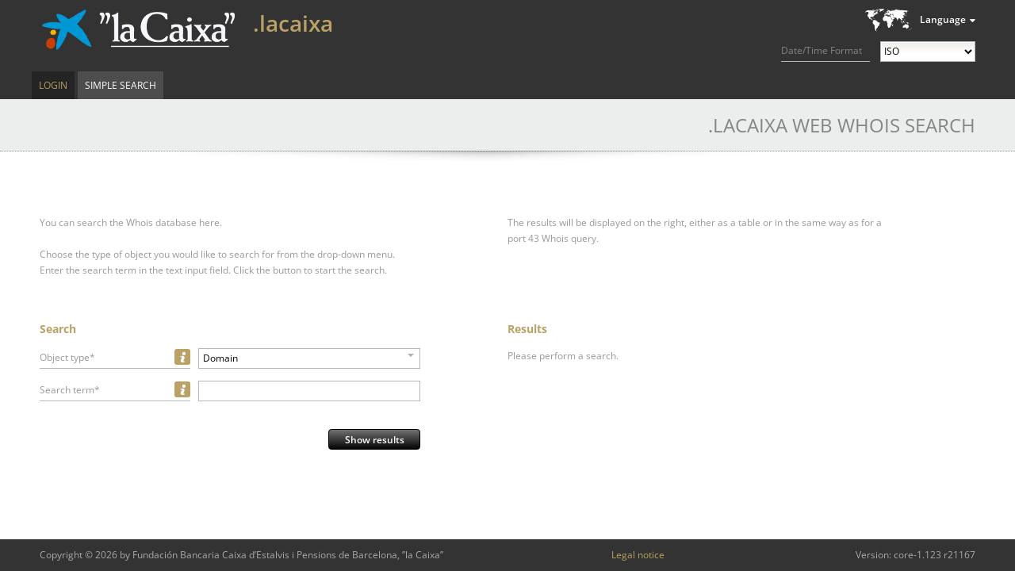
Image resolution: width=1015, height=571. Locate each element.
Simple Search (120, 85)
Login (53, 85)
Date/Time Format (821, 50)
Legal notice (638, 554)
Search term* (70, 390)
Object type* (67, 357)
